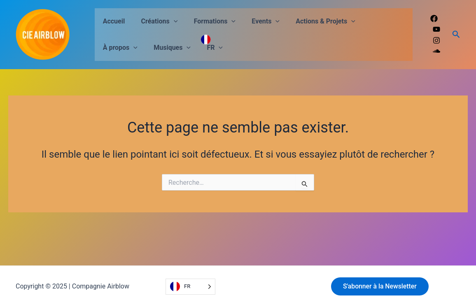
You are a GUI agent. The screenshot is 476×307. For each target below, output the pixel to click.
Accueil (112, 21)
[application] (169, 21)
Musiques (119, 48)
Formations (207, 21)
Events (255, 21)
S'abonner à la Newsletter (380, 286)
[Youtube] (436, 29)
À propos (372, 21)
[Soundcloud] (436, 51)
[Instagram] (436, 40)
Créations (155, 21)
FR (160, 48)
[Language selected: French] (190, 287)
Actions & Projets (311, 21)
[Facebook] (434, 18)
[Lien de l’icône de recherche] (456, 34)
